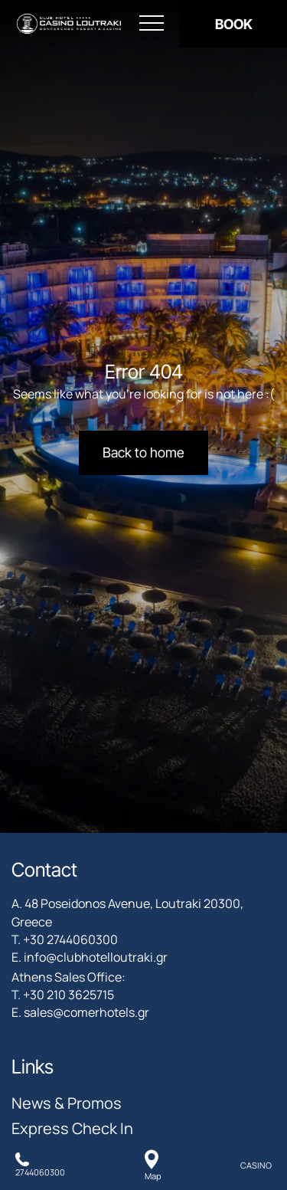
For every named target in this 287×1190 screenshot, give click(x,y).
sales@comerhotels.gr (86, 1012)
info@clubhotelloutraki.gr (96, 957)
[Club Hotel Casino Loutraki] (68, 24)
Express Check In (72, 1128)
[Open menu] (151, 24)
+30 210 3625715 (68, 994)
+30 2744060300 (70, 939)
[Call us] (40, 1165)
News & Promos (66, 1103)
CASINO (256, 1165)
